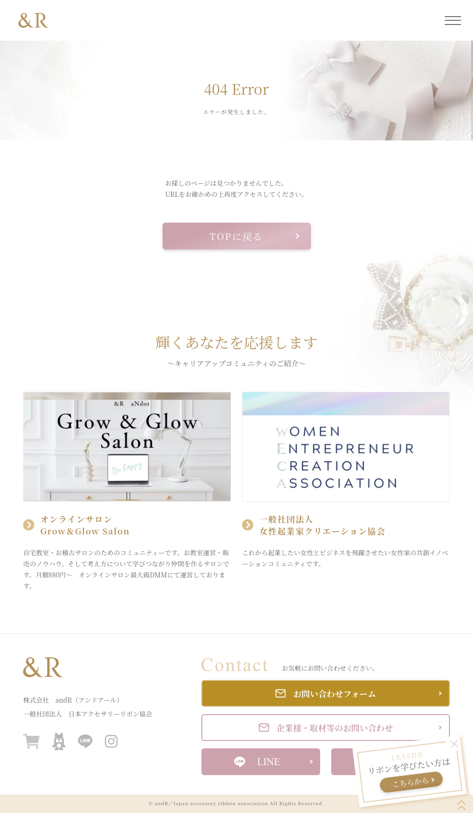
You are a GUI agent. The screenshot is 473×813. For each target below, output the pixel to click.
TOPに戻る (255, 236)
